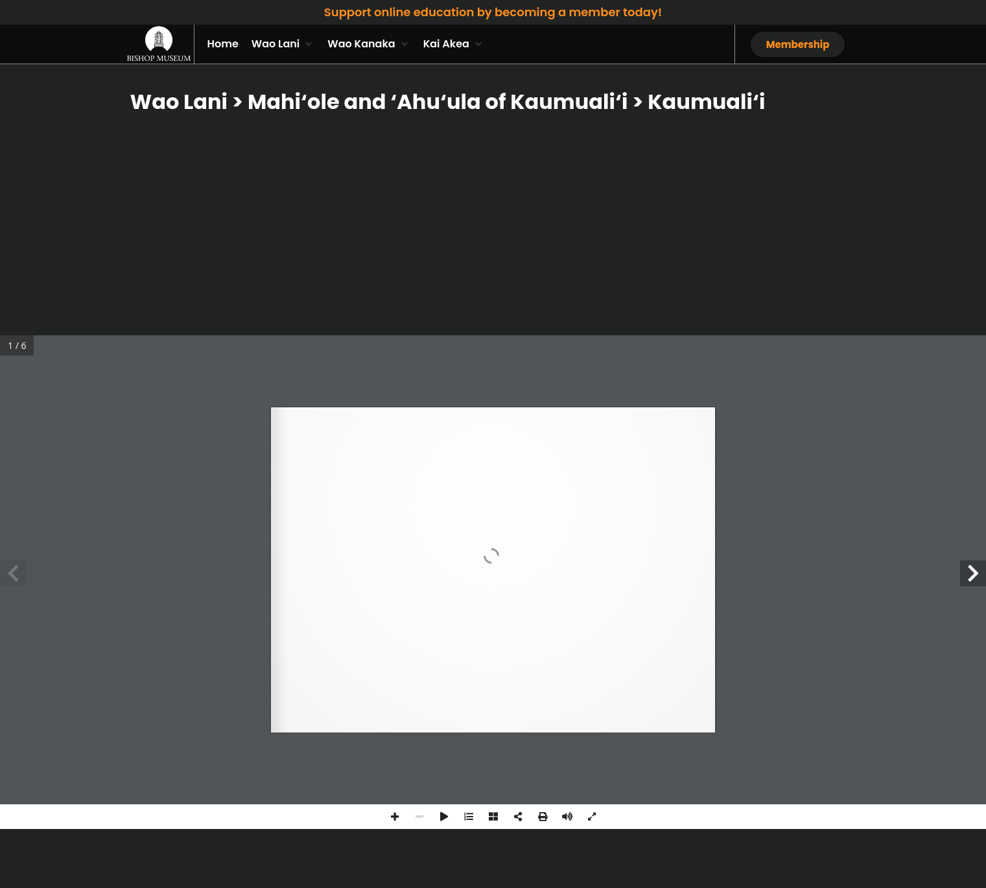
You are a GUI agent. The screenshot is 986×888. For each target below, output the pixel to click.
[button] (283, 44)
